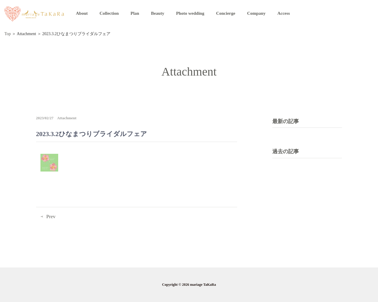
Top (7, 34)
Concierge (225, 13)
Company (256, 13)
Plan (135, 13)
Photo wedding (190, 13)
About (82, 13)
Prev (51, 216)
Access (283, 13)
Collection (109, 13)
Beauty (157, 13)
